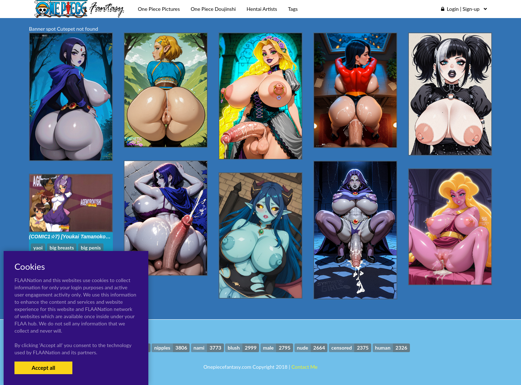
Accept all (43, 367)
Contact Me (304, 367)
